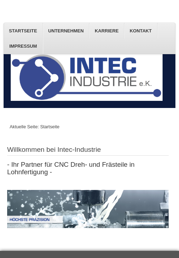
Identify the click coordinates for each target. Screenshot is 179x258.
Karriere (107, 30)
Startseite (23, 30)
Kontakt (141, 30)
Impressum (23, 46)
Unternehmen (66, 30)
